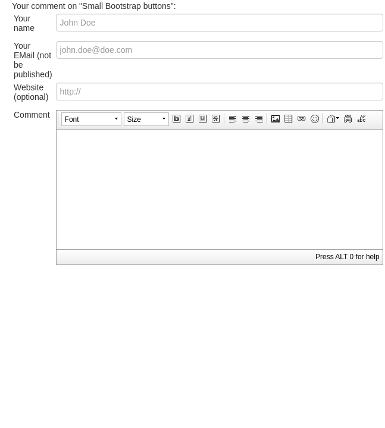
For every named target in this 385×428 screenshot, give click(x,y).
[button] (91, 119)
